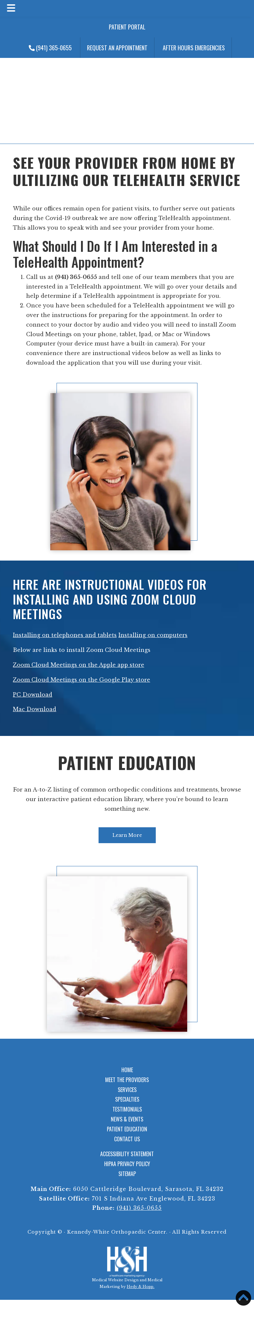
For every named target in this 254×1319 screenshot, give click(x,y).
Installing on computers (153, 635)
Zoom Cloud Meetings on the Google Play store (81, 679)
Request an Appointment (117, 47)
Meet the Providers (127, 1080)
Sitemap (127, 1174)
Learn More (127, 835)
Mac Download (34, 709)
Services (127, 1090)
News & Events (127, 1119)
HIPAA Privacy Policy (127, 1164)
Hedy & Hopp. (140, 1286)
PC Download (32, 694)
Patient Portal (127, 27)
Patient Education (127, 762)
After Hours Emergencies (194, 47)
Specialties (127, 1099)
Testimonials (127, 1109)
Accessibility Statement (127, 1154)
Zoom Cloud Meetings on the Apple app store (78, 664)
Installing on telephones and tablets (65, 635)
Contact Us (127, 1139)
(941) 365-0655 (50, 47)
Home (127, 1070)
